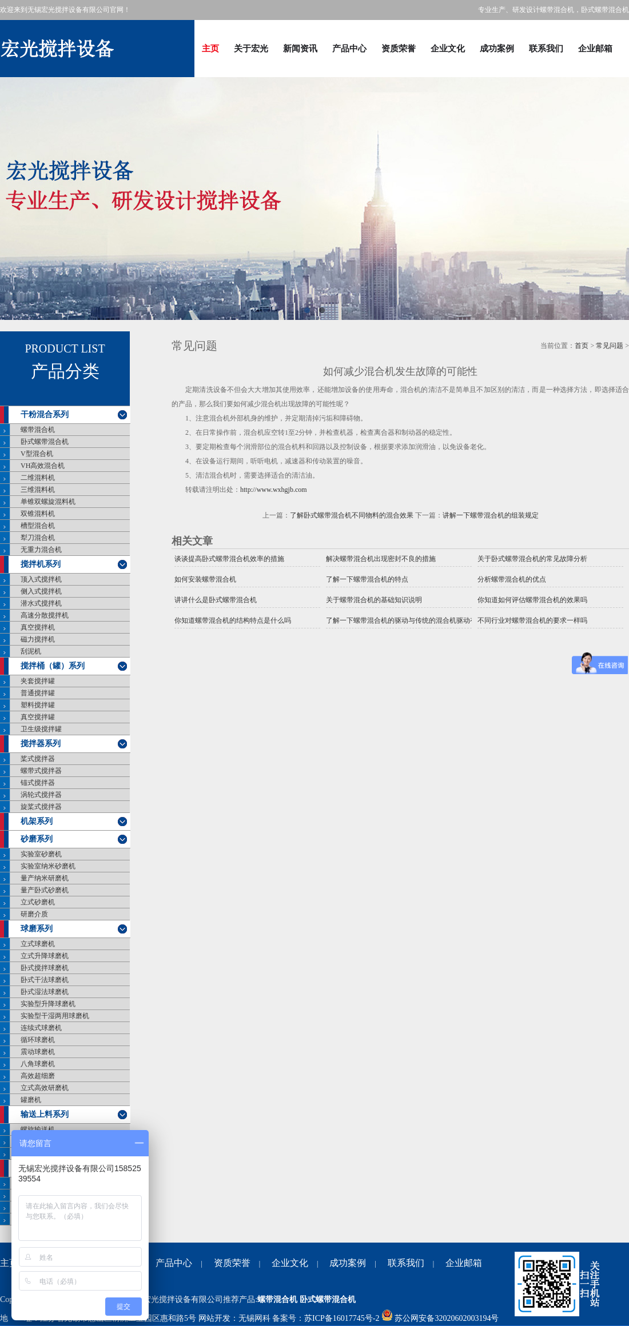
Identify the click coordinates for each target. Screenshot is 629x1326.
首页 (581, 346)
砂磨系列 (37, 839)
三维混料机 (38, 490)
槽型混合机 (38, 526)
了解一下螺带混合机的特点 (367, 579)
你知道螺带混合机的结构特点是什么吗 (232, 620)
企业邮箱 (595, 48)
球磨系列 (37, 928)
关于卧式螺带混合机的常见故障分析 (532, 559)
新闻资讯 (300, 48)
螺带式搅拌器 (41, 771)
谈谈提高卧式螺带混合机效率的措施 (229, 559)
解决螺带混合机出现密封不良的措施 (381, 559)
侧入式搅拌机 (41, 591)
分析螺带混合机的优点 (511, 579)
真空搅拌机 (38, 627)
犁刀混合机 (38, 538)
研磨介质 (34, 914)
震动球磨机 (38, 1052)
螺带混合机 (38, 430)
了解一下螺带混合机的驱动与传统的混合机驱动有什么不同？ (399, 620)
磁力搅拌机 (38, 639)
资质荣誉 (398, 48)
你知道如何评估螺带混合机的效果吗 (532, 600)
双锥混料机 (38, 514)
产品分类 (65, 371)
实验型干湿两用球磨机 (55, 1016)
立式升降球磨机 (45, 956)
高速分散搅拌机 (45, 615)
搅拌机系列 (41, 564)
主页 (210, 48)
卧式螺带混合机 (45, 442)
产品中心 (349, 48)
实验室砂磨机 (41, 854)
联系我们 (546, 48)
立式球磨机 (38, 944)
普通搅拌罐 (38, 693)
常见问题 (609, 346)
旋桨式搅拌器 (41, 807)
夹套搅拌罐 (38, 681)
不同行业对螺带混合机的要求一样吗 (532, 620)
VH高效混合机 (43, 466)
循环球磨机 (38, 1040)
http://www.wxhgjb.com (273, 490)
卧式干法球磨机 (45, 980)
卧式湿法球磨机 (45, 992)
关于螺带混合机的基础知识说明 (374, 600)
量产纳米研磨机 (45, 878)
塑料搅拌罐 (38, 705)
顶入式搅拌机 (41, 579)
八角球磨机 (38, 1064)
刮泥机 (31, 651)
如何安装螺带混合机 (205, 579)
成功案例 (497, 48)
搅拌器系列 (41, 743)
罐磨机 (31, 1100)
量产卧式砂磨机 (45, 890)
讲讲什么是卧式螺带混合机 (215, 600)
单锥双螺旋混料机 (48, 502)
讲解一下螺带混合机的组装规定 (491, 515)
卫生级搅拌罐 (41, 729)
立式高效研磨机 (45, 1088)
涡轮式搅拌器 (41, 795)
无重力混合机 (41, 550)
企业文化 (448, 48)
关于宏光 (251, 48)
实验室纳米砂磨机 (48, 866)
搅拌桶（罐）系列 (53, 666)
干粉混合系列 (45, 414)
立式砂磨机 (38, 902)
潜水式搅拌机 (41, 603)
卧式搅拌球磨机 (45, 968)
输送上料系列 (45, 1114)
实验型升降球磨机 (48, 1004)
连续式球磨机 (41, 1028)
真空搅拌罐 (38, 717)
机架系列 (37, 821)
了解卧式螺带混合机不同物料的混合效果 (351, 515)
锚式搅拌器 (38, 783)
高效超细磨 (38, 1076)
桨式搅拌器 (38, 759)
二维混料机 (38, 478)
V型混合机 (37, 454)
